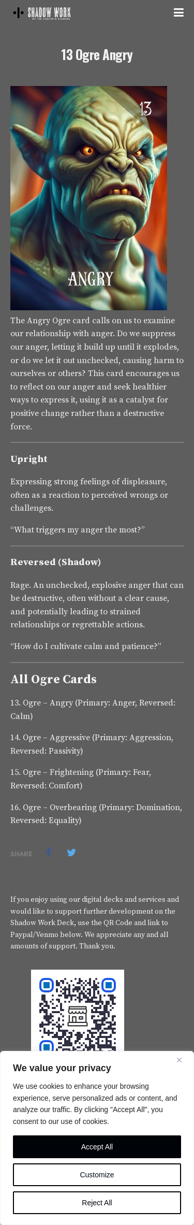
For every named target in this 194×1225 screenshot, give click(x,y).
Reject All (97, 1203)
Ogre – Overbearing (60, 807)
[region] (97, 1138)
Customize (97, 1175)
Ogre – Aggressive (56, 737)
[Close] (183, 1060)
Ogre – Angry (48, 703)
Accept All (97, 1147)
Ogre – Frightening (58, 772)
